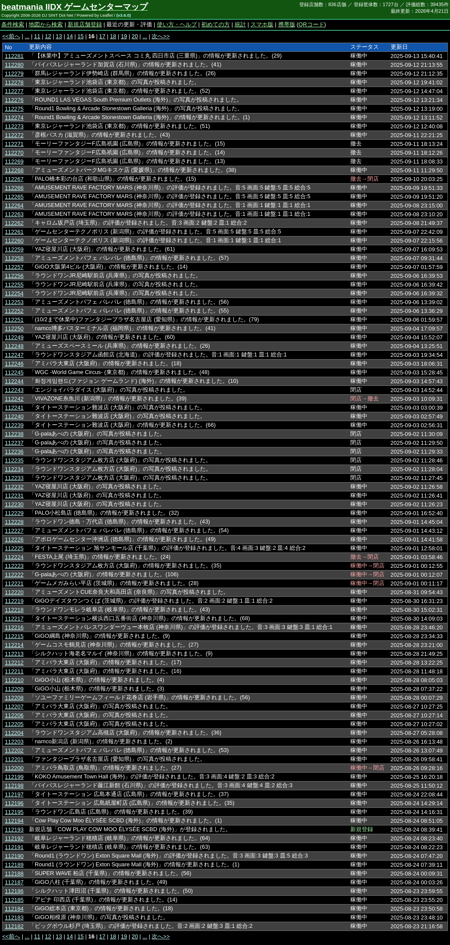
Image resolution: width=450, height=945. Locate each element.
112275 (14, 108)
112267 (14, 179)
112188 (14, 873)
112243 (14, 390)
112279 (14, 73)
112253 (14, 302)
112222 (14, 574)
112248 (14, 346)
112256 (14, 276)
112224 (14, 557)
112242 (14, 399)
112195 (14, 812)
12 (48, 36)
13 (59, 36)
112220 (14, 592)
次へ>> (161, 36)
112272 (14, 135)
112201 (14, 759)
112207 (14, 706)
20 (135, 36)
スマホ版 (261, 24)
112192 (14, 838)
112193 (14, 829)
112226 (14, 539)
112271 (14, 144)
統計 (240, 24)
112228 (14, 522)
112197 (14, 794)
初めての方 (215, 24)
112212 (14, 662)
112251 (14, 319)
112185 (14, 900)
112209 (14, 689)
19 (124, 36)
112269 (14, 161)
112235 (14, 460)
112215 (14, 636)
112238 (14, 434)
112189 (14, 864)
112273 (14, 126)
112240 (14, 416)
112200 (14, 768)
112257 (14, 267)
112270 (14, 152)
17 (102, 36)
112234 (14, 469)
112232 (14, 486)
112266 (14, 188)
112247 (14, 355)
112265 (14, 196)
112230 (14, 504)
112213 (14, 654)
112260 (14, 240)
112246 (14, 363)
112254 (14, 293)
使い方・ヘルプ (177, 24)
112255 (14, 284)
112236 (14, 451)
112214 (14, 645)
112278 (14, 82)
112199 (14, 777)
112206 (14, 715)
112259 (14, 249)
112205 (14, 724)
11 (37, 36)
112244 (14, 381)
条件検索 (12, 24)
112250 (14, 328)
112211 (14, 671)
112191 (14, 847)
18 (113, 36)
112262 (14, 223)
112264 (14, 205)
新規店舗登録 (85, 24)
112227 (14, 530)
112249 (14, 337)
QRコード (311, 24)
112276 (14, 100)
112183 (14, 917)
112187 (14, 882)
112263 (14, 214)
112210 (14, 680)
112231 (14, 495)
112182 (14, 926)
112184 (14, 908)
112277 (14, 91)
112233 (14, 478)
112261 (14, 232)
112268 (14, 170)
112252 (14, 311)
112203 (14, 741)
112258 (14, 258)
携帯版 (286, 24)
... (27, 36)
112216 (14, 627)
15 (80, 36)
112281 (14, 56)
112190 (14, 856)
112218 (14, 610)
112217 (14, 618)
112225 (14, 548)
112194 (14, 821)
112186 (14, 891)
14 (70, 36)
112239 (14, 425)
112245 (14, 372)
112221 (14, 583)
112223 (14, 566)
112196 (14, 803)
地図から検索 (46, 24)
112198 (14, 785)
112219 (14, 601)
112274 (14, 117)
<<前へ (11, 36)
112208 (14, 697)
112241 (14, 407)
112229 (14, 513)
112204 (14, 733)
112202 (14, 750)
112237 (14, 443)
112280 (14, 65)
